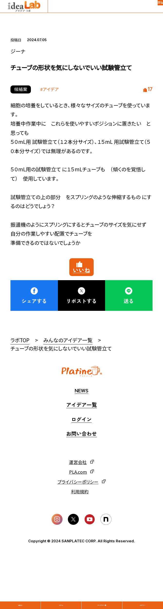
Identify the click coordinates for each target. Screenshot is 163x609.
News (20, 595)
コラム (61, 595)
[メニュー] (153, 9)
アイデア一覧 (102, 595)
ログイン (142, 595)
